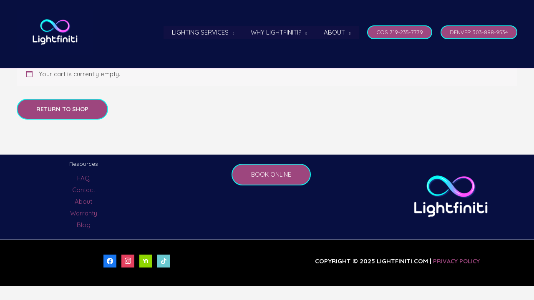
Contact (83, 190)
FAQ (83, 178)
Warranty (83, 214)
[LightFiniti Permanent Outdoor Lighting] (55, 32)
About (83, 202)
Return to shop (63, 109)
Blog (84, 225)
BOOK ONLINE (271, 175)
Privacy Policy (456, 261)
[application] (241, 32)
